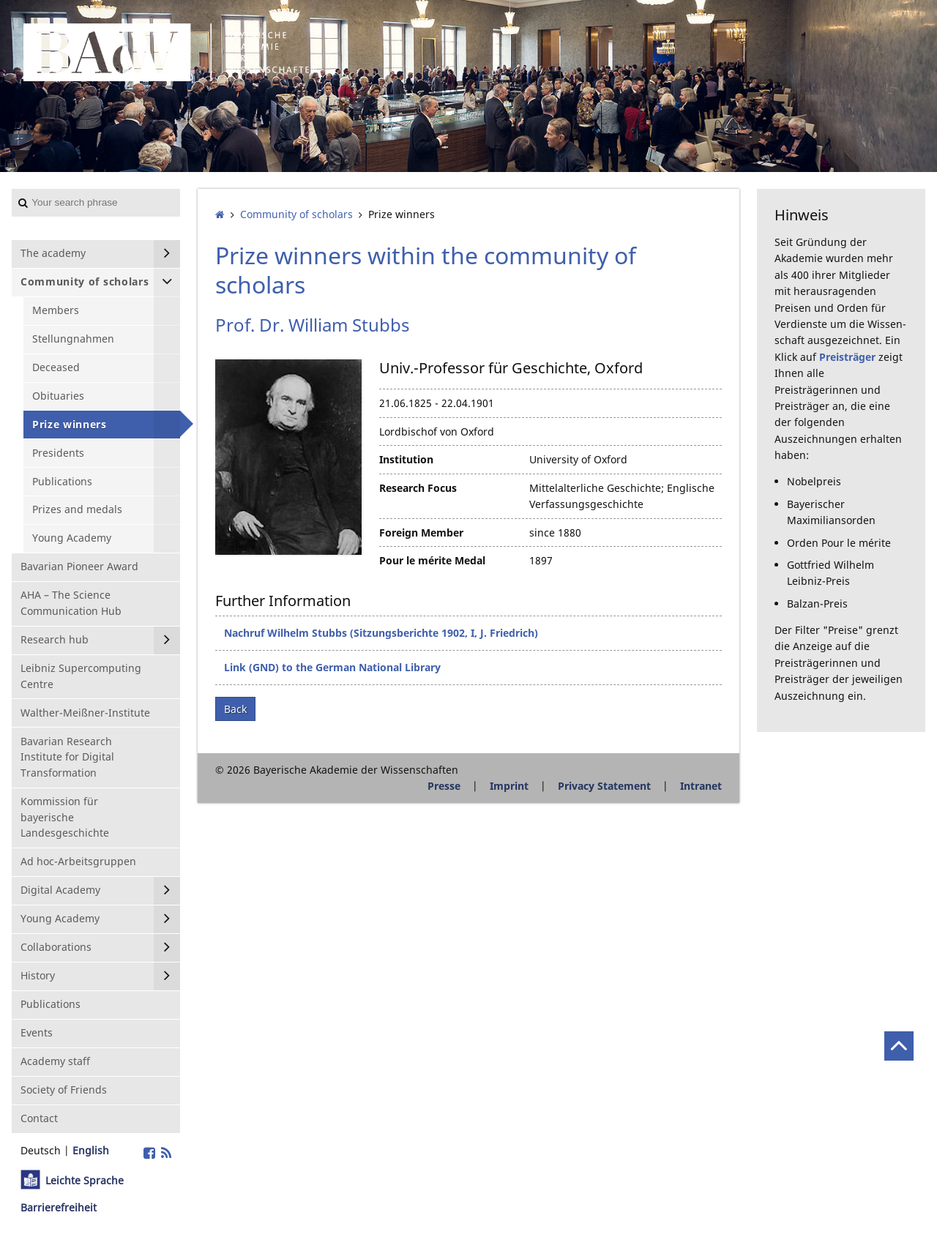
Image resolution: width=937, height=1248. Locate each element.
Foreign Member (421, 532)
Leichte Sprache (84, 1180)
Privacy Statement (604, 786)
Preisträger (847, 357)
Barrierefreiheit (58, 1207)
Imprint (509, 786)
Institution (406, 459)
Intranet (701, 786)
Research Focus (418, 488)
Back (235, 709)
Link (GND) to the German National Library (332, 667)
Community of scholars (296, 214)
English (90, 1150)
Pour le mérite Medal (432, 560)
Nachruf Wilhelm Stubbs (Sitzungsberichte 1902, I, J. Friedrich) (381, 633)
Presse (444, 786)
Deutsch (40, 1150)
